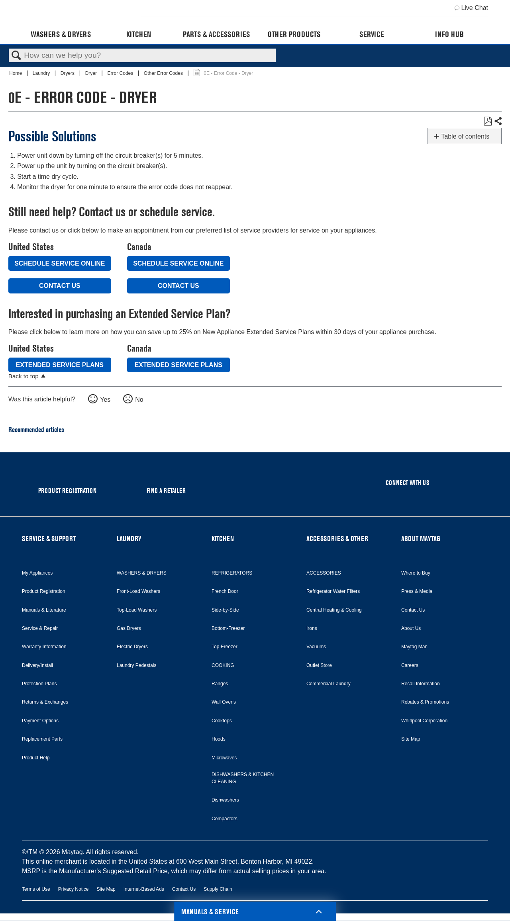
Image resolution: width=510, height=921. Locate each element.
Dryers (68, 73)
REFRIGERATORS (232, 573)
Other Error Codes (164, 73)
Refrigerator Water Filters (333, 591)
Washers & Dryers (61, 34)
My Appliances (37, 573)
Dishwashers (225, 800)
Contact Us (59, 285)
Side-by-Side (225, 610)
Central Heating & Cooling (334, 610)
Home (16, 73)
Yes (105, 399)
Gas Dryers (129, 628)
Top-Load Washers (137, 610)
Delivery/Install (37, 665)
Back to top (23, 376)
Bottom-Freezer (228, 628)
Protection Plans (39, 683)
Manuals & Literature (44, 610)
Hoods (219, 739)
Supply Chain (218, 889)
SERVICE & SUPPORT (49, 538)
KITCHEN (223, 538)
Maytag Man (414, 646)
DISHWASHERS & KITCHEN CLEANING (243, 778)
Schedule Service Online (59, 263)
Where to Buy (415, 573)
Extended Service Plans (60, 365)
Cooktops (222, 721)
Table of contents (465, 136)
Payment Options (40, 721)
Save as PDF (487, 121)
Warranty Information (44, 646)
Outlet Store (319, 665)
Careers (409, 665)
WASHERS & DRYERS (142, 573)
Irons (311, 628)
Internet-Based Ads (144, 889)
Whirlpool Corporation (424, 721)
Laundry (42, 73)
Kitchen (138, 34)
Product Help (35, 758)
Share (498, 121)
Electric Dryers (132, 646)
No (139, 399)
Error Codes (121, 73)
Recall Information (420, 683)
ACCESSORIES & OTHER (337, 538)
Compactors (224, 818)
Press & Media (416, 591)
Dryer (91, 73)
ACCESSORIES (323, 573)
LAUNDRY (129, 538)
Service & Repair (40, 628)
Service (371, 34)
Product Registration (43, 591)
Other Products (294, 34)
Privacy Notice (73, 889)
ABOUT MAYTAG (420, 538)
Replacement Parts (42, 739)
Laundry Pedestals (136, 665)
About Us (411, 628)
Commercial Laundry (328, 683)
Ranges (220, 683)
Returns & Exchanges (45, 702)
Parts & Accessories (216, 34)
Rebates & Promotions (425, 702)
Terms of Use (36, 889)
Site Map (410, 739)
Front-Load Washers (138, 591)
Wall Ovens (224, 702)
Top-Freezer (224, 646)
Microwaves (224, 758)
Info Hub (449, 34)
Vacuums (316, 646)
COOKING (223, 665)
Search (16, 56)
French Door (225, 591)
